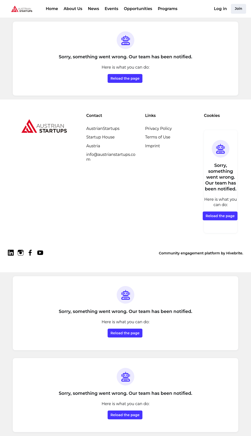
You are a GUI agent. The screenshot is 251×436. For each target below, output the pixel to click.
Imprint (152, 146)
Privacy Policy (158, 128)
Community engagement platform (189, 253)
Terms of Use (157, 137)
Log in (220, 8)
